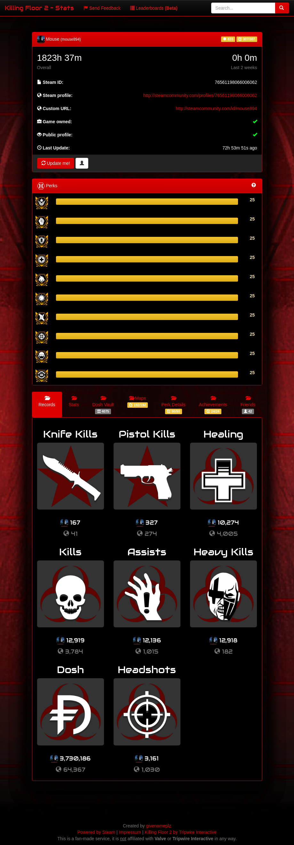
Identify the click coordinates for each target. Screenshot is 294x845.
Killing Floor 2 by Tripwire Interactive (181, 832)
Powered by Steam (96, 832)
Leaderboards (154, 8)
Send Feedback (102, 8)
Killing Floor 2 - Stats (39, 8)
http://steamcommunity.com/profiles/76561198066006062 (200, 95)
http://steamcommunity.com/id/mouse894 (216, 108)
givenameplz (158, 825)
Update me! (55, 163)
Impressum (130, 832)
